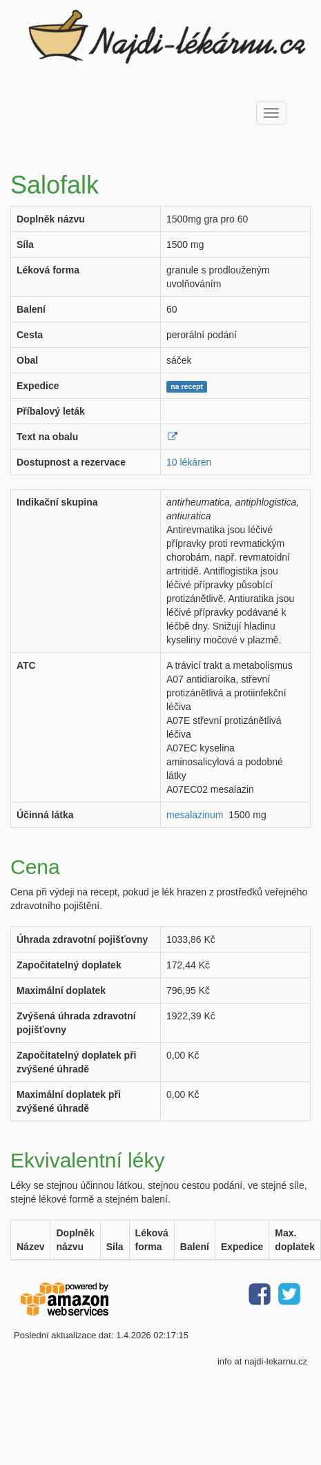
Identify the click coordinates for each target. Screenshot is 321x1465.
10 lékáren (188, 462)
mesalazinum (194, 814)
